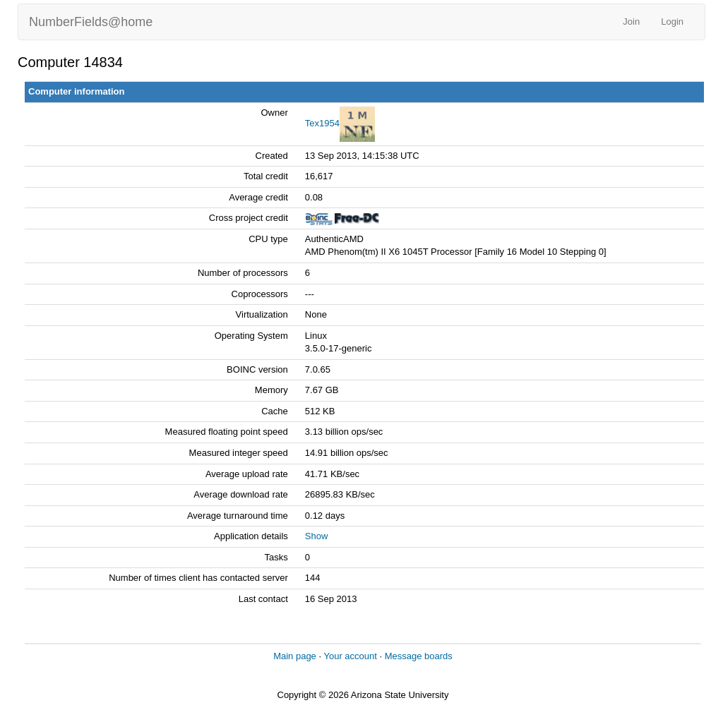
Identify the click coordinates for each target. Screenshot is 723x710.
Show (316, 536)
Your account (349, 656)
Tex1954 (322, 123)
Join (631, 21)
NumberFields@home (91, 22)
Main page (294, 656)
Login (672, 21)
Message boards (419, 656)
